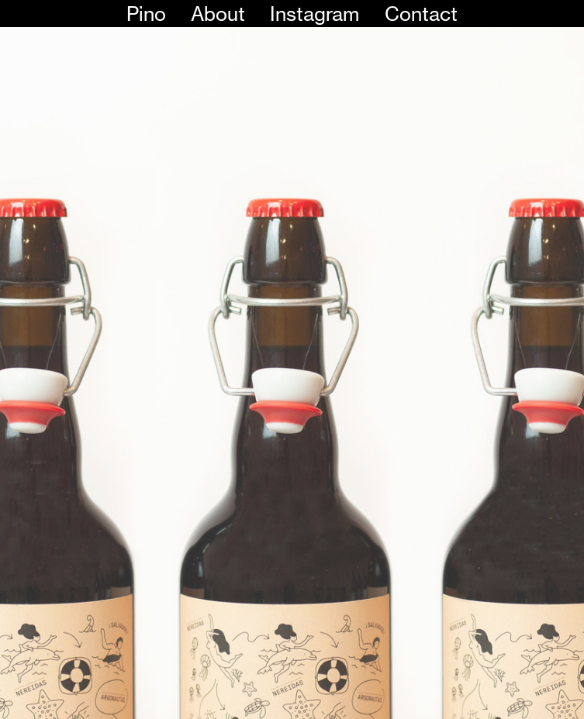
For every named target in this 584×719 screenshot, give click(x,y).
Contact (421, 14)
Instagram (314, 14)
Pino (146, 14)
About (218, 14)
